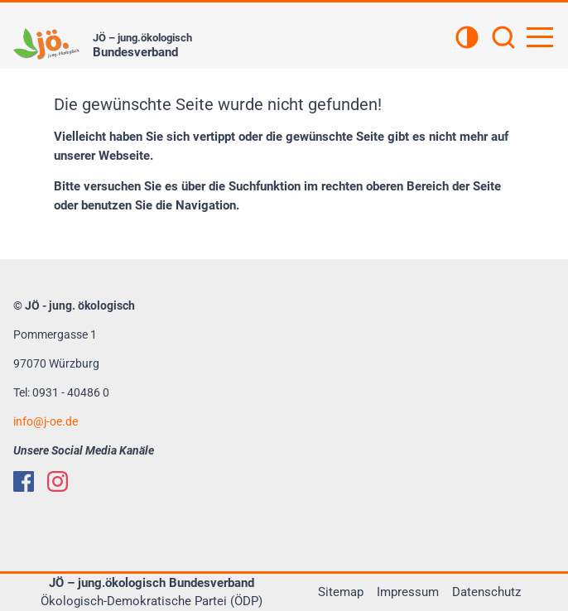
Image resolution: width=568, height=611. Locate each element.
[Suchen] (503, 38)
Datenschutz (486, 592)
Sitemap (340, 592)
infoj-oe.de (45, 421)
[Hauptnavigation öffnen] (540, 37)
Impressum (408, 592)
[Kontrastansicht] (467, 38)
